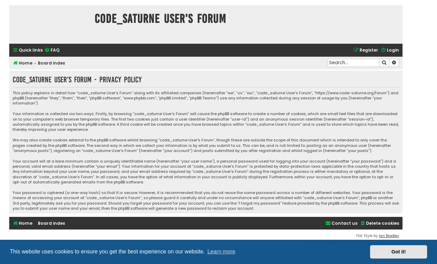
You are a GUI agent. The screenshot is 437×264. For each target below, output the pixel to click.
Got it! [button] (399, 251)
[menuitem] (51, 50)
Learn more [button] (221, 251)
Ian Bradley (389, 235)
